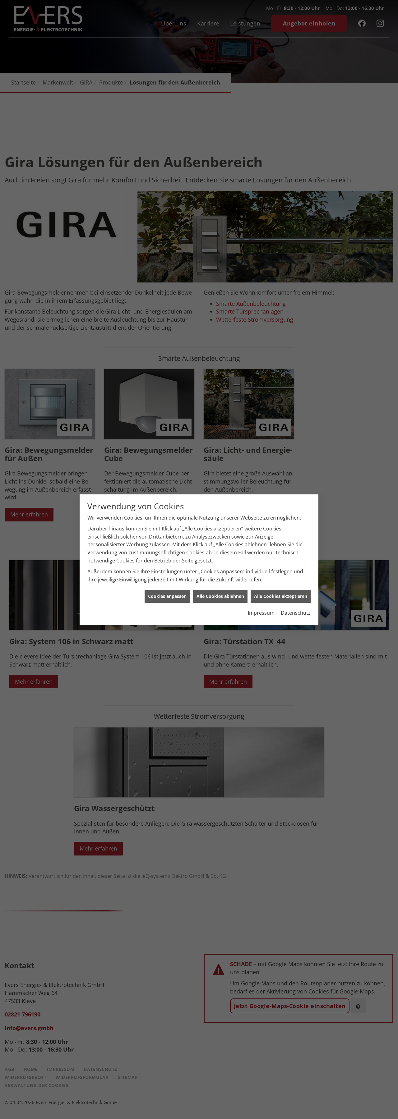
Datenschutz (296, 608)
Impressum (261, 608)
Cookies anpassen (167, 592)
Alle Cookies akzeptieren (280, 592)
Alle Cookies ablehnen (220, 592)
